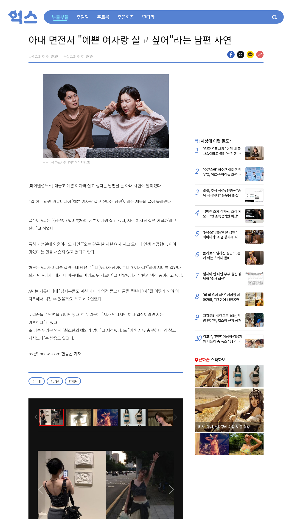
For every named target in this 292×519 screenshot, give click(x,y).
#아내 (37, 381)
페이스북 (231, 54)
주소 (260, 54)
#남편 (55, 381)
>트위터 (240, 54)
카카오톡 (250, 54)
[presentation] (34, 417)
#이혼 (73, 381)
